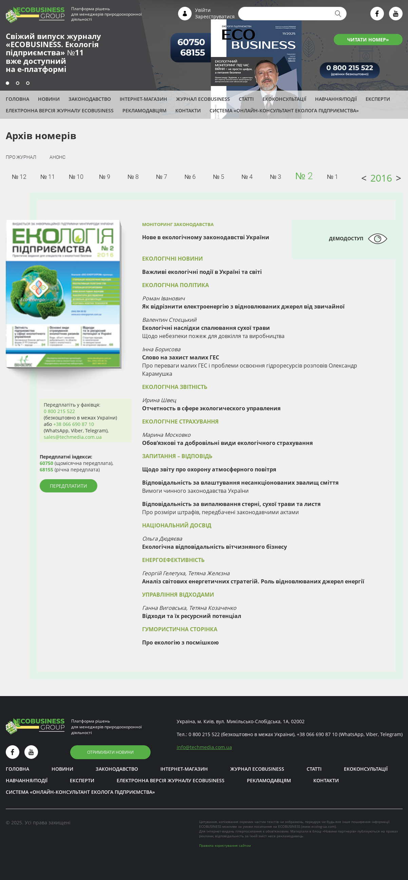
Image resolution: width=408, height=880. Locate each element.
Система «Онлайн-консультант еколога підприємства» (284, 110)
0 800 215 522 (59, 411)
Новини (49, 99)
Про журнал (21, 157)
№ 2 (304, 176)
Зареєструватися (215, 16)
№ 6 (190, 176)
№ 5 (218, 176)
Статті (246, 99)
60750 (46, 463)
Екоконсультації (284, 99)
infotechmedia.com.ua (204, 747)
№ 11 (47, 176)
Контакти (188, 110)
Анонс (57, 157)
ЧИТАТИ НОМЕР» (368, 39)
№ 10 (76, 176)
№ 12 (19, 176)
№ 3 (275, 176)
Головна (17, 99)
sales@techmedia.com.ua (73, 437)
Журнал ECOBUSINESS (203, 99)
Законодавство (90, 99)
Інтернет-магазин (143, 99)
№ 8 (133, 176)
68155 (46, 469)
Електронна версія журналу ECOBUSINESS (60, 110)
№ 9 (104, 176)
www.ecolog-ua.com (318, 826)
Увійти (203, 10)
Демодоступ (346, 238)
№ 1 (332, 176)
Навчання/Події (336, 99)
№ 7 (161, 176)
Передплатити (68, 486)
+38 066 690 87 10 (73, 424)
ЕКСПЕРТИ (378, 99)
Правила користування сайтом (225, 845)
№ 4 (247, 176)
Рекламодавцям (144, 110)
